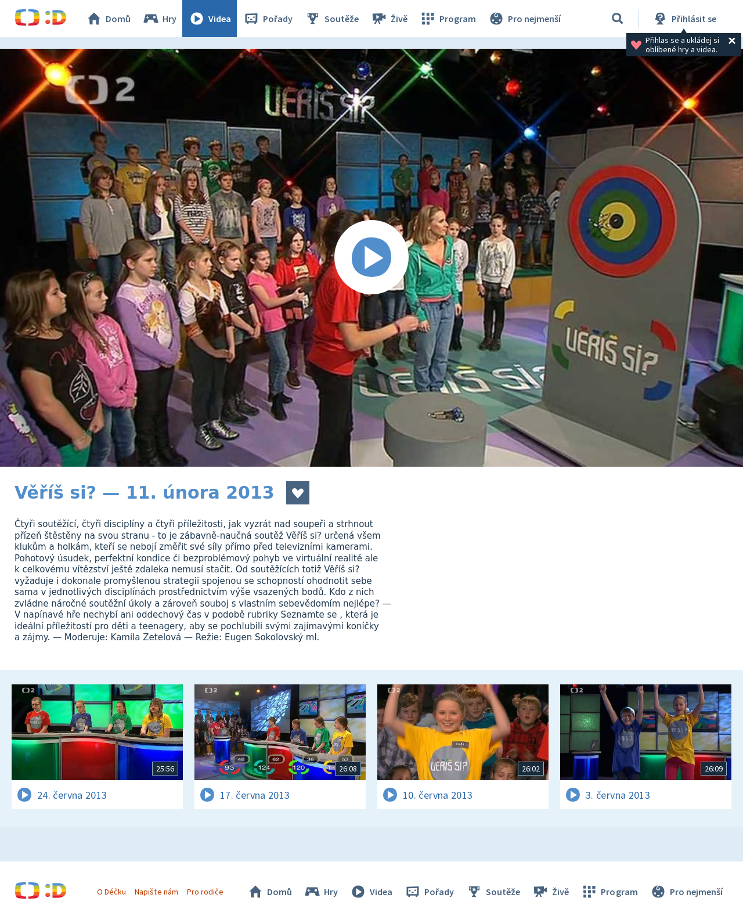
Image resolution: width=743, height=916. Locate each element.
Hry (159, 18)
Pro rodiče (205, 891)
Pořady (268, 18)
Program (447, 18)
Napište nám (156, 891)
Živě (388, 18)
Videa (209, 18)
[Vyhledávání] (618, 18)
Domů (108, 18)
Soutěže (331, 18)
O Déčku (111, 891)
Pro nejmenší (524, 18)
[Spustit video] (371, 258)
